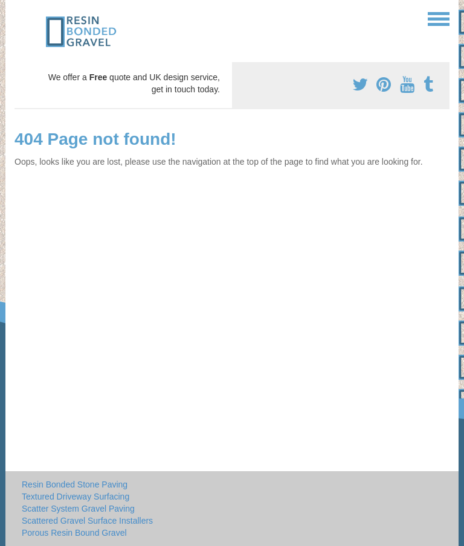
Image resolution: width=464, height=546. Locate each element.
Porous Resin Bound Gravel (74, 533)
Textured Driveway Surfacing (75, 496)
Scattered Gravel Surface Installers (87, 520)
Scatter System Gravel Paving (78, 508)
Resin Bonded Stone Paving (74, 484)
